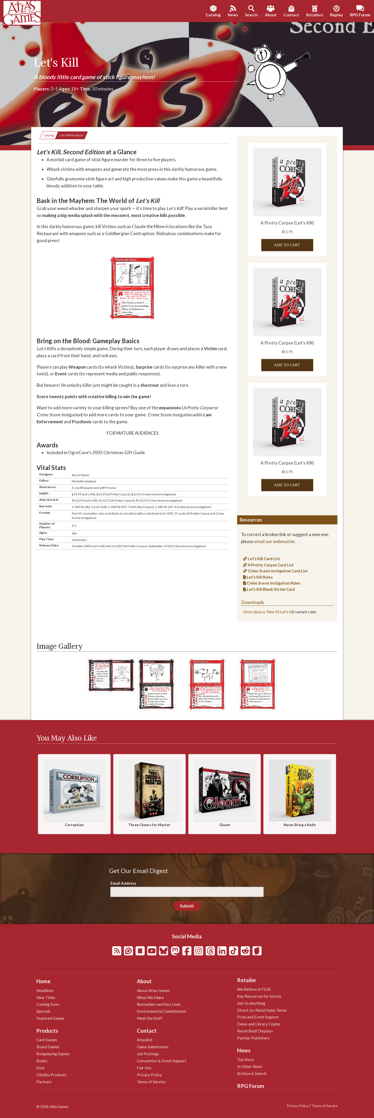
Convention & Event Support (161, 1060)
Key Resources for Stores (259, 996)
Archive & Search (251, 1073)
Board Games (47, 1046)
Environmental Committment (161, 1011)
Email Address (123, 883)
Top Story (245, 1059)
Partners (44, 1081)
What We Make (150, 997)
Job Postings (148, 1053)
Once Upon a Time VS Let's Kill (268, 612)
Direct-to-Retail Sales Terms (262, 1010)
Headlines (45, 990)
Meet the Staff (149, 1018)
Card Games (46, 1039)
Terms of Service (151, 1081)
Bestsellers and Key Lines (159, 1004)
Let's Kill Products (71, 135)
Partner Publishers (253, 1038)
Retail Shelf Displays (255, 1031)
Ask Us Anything (251, 1003)
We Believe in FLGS (254, 989)
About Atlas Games (153, 990)
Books (42, 1060)
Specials (43, 1011)
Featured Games (50, 1018)
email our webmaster (274, 541)
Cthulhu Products (51, 1074)
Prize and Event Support (258, 1017)
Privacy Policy (149, 1074)
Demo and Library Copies (258, 1024)
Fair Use (144, 1067)
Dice (40, 1067)
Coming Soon (47, 1004)
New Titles (45, 997)
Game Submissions (153, 1046)
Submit (187, 906)
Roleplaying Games (53, 1053)
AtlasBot (144, 1039)
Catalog (49, 135)
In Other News (249, 1066)
